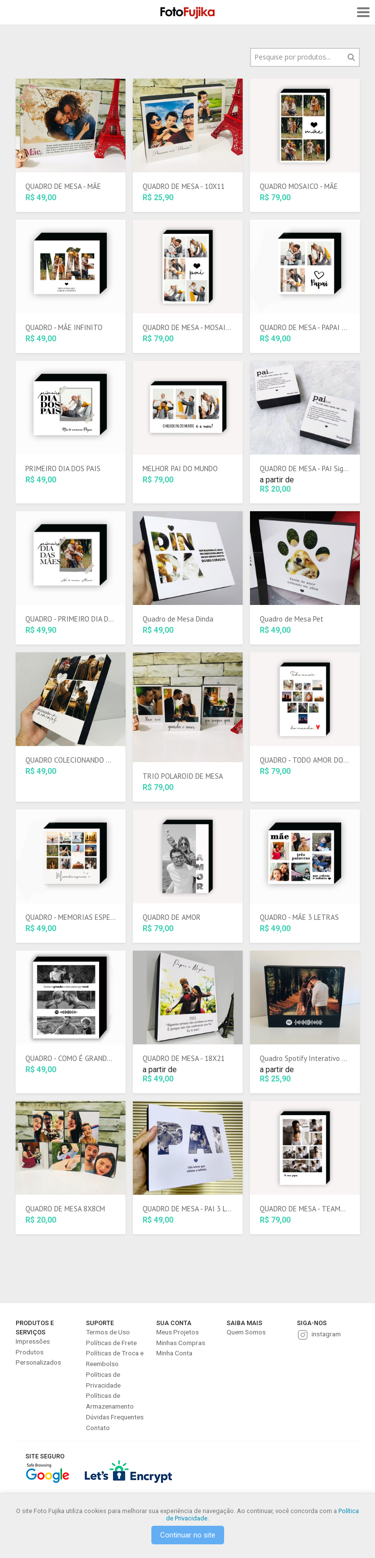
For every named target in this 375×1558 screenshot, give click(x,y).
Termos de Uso (108, 1332)
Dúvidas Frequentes (115, 1417)
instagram (326, 1334)
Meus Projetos (177, 1332)
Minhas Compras (180, 1343)
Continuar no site (187, 1535)
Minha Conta (174, 1353)
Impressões (33, 1341)
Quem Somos (246, 1332)
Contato (98, 1428)
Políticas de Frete (111, 1343)
